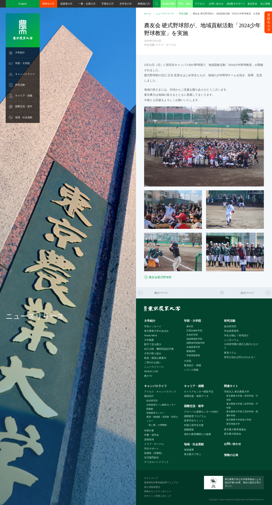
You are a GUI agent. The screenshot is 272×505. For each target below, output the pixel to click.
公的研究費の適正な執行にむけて (241, 346)
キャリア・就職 (23, 95)
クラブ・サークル (154, 444)
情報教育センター (155, 413)
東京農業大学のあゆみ (156, 330)
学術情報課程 (193, 355)
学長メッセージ (152, 326)
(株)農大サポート (235, 3)
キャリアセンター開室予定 (198, 391)
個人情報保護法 (152, 487)
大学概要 (149, 340)
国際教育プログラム (195, 416)
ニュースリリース (165, 13)
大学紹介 (20, 52)
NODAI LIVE (151, 371)
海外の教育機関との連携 (197, 434)
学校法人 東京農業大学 (236, 391)
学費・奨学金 (151, 435)
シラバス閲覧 (191, 369)
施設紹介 (149, 396)
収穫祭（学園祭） (154, 453)
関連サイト (231, 386)
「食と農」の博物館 (156, 425)
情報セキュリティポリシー (157, 491)
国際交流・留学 (23, 106)
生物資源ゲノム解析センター (161, 404)
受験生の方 (48, 3)
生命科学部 (192, 334)
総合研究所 (230, 326)
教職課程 (191, 351)
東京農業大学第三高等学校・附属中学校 (242, 413)
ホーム (147, 13)
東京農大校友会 (232, 433)
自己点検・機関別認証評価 (159, 348)
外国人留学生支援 (194, 425)
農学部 (189, 326)
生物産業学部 (193, 347)
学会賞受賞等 (231, 330)
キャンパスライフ (25, 74)
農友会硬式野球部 (160, 277)
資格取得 (149, 439)
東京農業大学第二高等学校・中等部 (242, 405)
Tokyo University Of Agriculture (232, 500)
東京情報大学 (233, 424)
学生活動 (183, 13)
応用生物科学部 (194, 330)
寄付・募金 (185, 3)
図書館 (149, 409)
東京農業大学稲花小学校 (238, 419)
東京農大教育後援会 (235, 429)
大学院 (187, 361)
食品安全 (252, 3)
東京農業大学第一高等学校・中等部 (242, 398)
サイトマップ (151, 478)
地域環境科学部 (194, 339)
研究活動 (20, 84)
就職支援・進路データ (196, 396)
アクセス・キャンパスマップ (160, 391)
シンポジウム (231, 340)
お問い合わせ (216, 3)
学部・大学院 (22, 63)
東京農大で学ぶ (192, 454)
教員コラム (230, 352)
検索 (156, 4)
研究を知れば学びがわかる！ (240, 357)
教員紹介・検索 (192, 365)
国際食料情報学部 (195, 343)
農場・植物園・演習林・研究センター (162, 419)
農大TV (148, 375)
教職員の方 (144, 3)
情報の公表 (231, 455)
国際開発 (189, 429)
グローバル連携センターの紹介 (201, 411)
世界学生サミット (194, 420)
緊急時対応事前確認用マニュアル (161, 482)
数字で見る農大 (152, 344)
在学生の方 (126, 3)
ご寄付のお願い (152, 362)
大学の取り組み (152, 353)
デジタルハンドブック (156, 462)
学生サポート (151, 448)
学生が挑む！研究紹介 (236, 335)
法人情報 (265, 3)
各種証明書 (168, 3)
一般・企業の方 (87, 3)
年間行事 (149, 430)
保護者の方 (66, 3)
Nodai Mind (150, 335)
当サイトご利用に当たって (157, 496)
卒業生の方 (107, 3)
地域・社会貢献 (23, 117)
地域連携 (189, 449)
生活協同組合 (151, 457)
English (23, 3)
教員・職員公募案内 (155, 358)
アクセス (200, 3)
